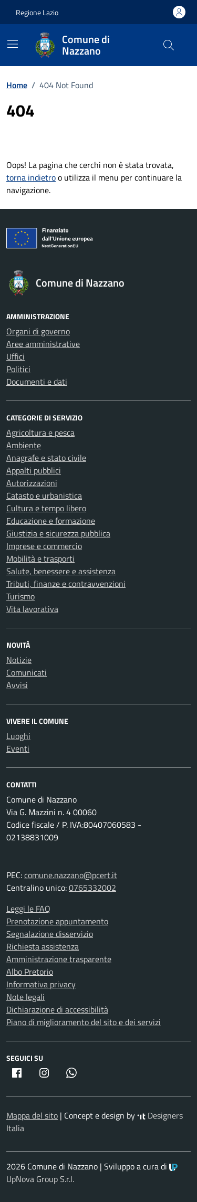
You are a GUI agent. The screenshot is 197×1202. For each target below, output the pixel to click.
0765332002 (92, 887)
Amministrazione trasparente (58, 959)
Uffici (15, 356)
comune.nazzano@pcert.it (70, 875)
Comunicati (26, 672)
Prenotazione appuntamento (57, 921)
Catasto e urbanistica (44, 495)
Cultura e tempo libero (46, 508)
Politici (18, 369)
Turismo (20, 596)
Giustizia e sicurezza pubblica (58, 533)
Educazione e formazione (50, 520)
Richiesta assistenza (42, 946)
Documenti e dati (36, 381)
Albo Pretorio (29, 971)
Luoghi (18, 736)
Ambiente (23, 445)
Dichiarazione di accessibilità (57, 1009)
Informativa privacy (41, 984)
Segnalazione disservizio (49, 933)
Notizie (19, 659)
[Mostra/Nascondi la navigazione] (12, 44)
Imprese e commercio (44, 546)
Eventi (17, 748)
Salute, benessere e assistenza (61, 571)
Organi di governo (38, 331)
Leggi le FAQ (28, 908)
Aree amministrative (43, 344)
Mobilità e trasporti (40, 558)
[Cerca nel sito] (168, 45)
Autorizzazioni (31, 483)
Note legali (25, 996)
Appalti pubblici (33, 470)
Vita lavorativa (32, 609)
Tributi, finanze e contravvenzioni (66, 583)
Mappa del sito (32, 1115)
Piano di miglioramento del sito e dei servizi (83, 1022)
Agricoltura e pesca (40, 432)
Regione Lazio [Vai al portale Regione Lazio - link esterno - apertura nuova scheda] (37, 12)
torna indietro (31, 177)
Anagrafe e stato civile (46, 457)
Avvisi (17, 685)
